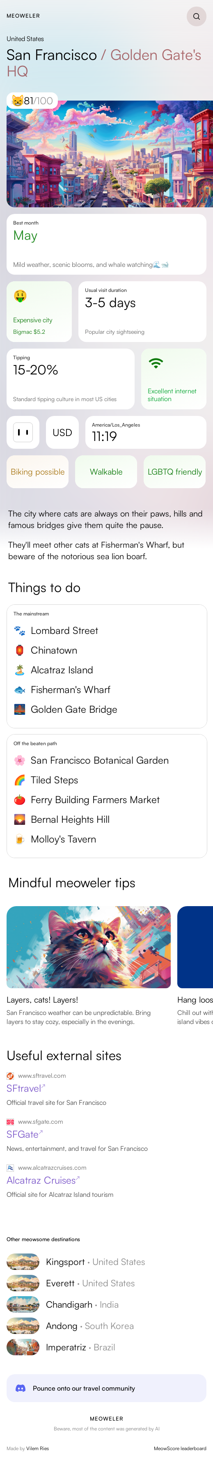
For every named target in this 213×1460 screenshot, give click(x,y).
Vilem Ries (37, 1448)
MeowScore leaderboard (180, 1448)
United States (25, 38)
